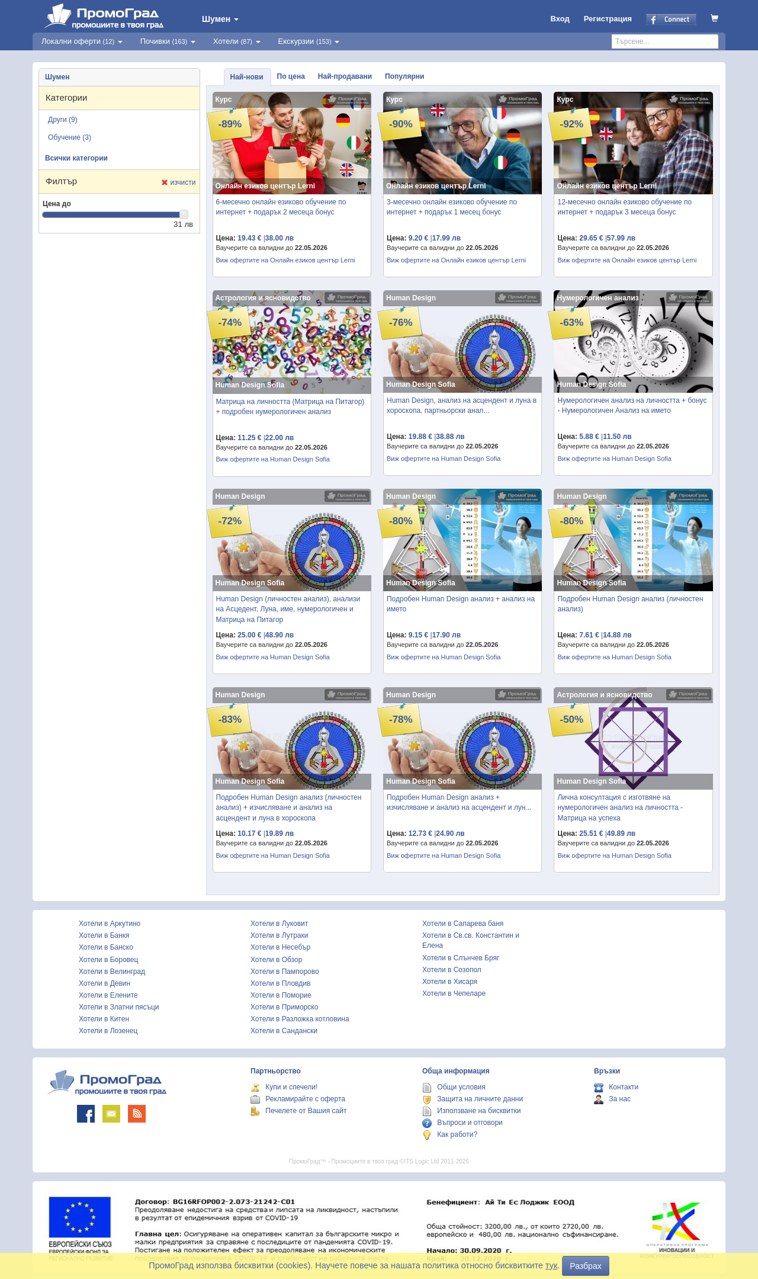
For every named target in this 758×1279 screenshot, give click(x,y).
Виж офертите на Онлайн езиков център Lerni (285, 260)
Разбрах (585, 1266)
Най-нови (247, 77)
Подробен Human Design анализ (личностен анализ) (630, 604)
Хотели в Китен (104, 1019)
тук (551, 1265)
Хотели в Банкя (104, 935)
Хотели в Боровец (108, 960)
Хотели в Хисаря (449, 981)
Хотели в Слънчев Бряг (460, 958)
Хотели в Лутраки (279, 935)
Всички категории (76, 158)
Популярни (404, 76)
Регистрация (608, 18)
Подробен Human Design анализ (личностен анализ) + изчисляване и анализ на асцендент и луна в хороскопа (289, 807)
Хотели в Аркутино (109, 923)
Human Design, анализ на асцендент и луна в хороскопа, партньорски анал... (462, 405)
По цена (291, 76)
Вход (560, 18)
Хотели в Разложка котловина (299, 1019)
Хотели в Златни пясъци (119, 1007)
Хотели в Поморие (280, 995)
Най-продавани (345, 76)
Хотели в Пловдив (280, 983)
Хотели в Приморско (284, 1007)
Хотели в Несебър (280, 947)
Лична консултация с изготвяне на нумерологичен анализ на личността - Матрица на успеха (620, 807)
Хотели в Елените (108, 995)
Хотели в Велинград (112, 971)
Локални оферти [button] (82, 41)
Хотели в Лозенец (108, 1031)
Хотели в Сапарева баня (462, 923)
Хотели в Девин (104, 983)
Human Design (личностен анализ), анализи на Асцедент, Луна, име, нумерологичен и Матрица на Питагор (288, 609)
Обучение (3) (69, 137)
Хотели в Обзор (276, 960)
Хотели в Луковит (279, 923)
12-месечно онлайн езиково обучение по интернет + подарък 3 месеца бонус (624, 207)
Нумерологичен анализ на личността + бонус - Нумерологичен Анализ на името (631, 405)
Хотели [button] (237, 41)
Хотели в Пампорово (284, 971)
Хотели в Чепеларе (454, 993)
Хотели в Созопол (451, 970)
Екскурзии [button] (309, 41)
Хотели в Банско (106, 947)
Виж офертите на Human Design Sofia (273, 459)
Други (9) (63, 120)
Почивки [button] (167, 41)
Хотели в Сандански (283, 1031)
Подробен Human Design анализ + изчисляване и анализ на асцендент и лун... (459, 802)
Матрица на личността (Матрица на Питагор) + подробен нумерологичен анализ (290, 407)
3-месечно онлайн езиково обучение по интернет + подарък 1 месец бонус (452, 207)
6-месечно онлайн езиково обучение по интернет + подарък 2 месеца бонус (281, 207)
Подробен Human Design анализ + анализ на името (461, 604)
